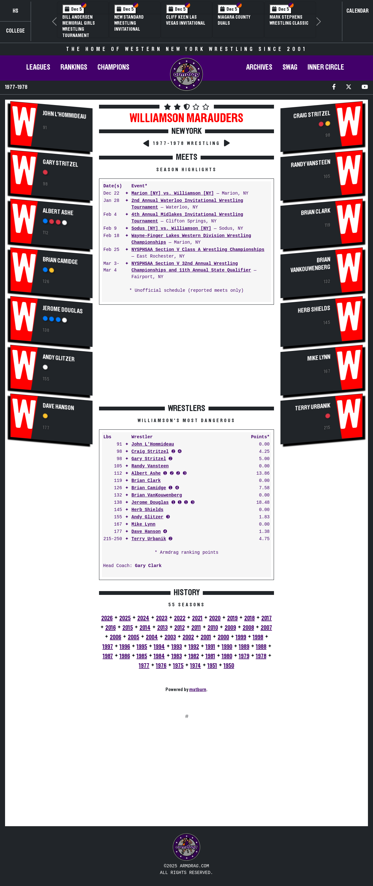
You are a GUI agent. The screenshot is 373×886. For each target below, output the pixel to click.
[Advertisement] (51, 556)
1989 (244, 647)
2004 (152, 637)
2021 (197, 618)
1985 (142, 656)
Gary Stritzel (60, 163)
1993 (176, 647)
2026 (107, 618)
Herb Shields (148, 510)
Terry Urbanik (149, 539)
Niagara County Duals (234, 20)
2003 (170, 637)
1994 (159, 647)
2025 (125, 618)
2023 (161, 618)
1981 (210, 656)
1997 (108, 647)
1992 (194, 647)
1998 (258, 637)
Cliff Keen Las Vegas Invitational (185, 20)
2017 (266, 618)
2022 (179, 618)
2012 (179, 628)
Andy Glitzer (59, 358)
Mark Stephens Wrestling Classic (289, 20)
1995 (142, 647)
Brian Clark (146, 481)
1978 (261, 656)
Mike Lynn (144, 524)
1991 (210, 647)
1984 (159, 656)
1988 (261, 647)
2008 (248, 628)
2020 (215, 618)
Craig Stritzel (150, 452)
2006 (115, 637)
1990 (227, 647)
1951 (212, 666)
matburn (197, 689)
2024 (143, 618)
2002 (188, 637)
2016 (110, 628)
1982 (194, 656)
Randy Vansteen (150, 466)
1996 (125, 647)
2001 (206, 637)
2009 (230, 628)
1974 (195, 666)
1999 (241, 637)
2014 (145, 628)
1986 (125, 656)
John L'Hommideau (64, 115)
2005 (133, 637)
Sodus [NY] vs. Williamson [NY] (171, 229)
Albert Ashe (58, 212)
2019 (232, 618)
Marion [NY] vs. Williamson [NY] (173, 193)
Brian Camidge (60, 261)
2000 (223, 637)
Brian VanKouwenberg (157, 495)
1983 (176, 656)
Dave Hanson (58, 407)
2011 (196, 628)
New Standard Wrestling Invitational (129, 23)
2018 (249, 618)
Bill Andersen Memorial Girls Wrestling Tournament (78, 26)
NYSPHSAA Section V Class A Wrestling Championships (198, 250)
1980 (227, 656)
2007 (266, 628)
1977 (144, 666)
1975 (178, 666)
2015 (127, 628)
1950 (229, 666)
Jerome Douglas (63, 310)
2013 (162, 628)
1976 (161, 666)
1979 (244, 656)
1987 (108, 656)
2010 (213, 628)
